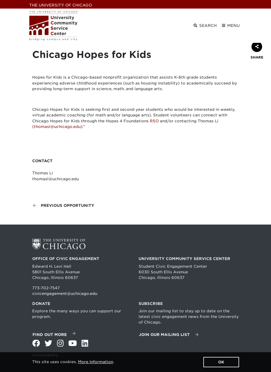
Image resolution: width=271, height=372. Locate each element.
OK (221, 362)
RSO (154, 121)
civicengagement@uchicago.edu (64, 293)
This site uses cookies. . (73, 362)
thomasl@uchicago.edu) (58, 126)
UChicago (60, 5)
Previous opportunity (63, 205)
